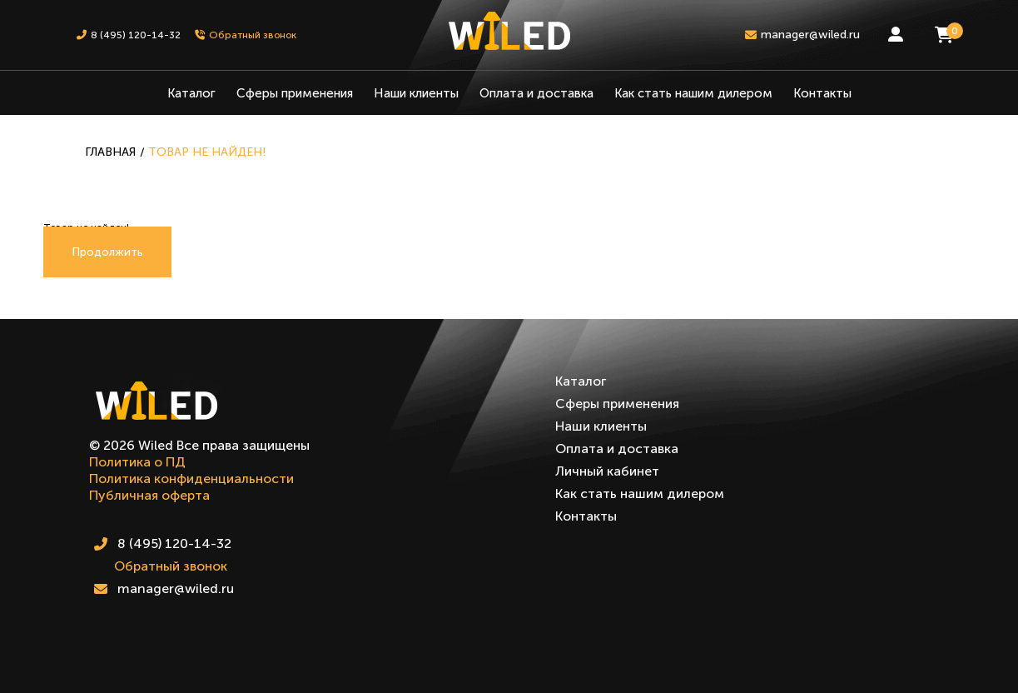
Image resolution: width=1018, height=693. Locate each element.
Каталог (191, 93)
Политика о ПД (137, 462)
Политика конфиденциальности (191, 478)
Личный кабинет (607, 471)
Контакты (822, 93)
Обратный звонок (170, 566)
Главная (110, 152)
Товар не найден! (207, 152)
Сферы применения (294, 93)
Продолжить (107, 252)
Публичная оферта (149, 495)
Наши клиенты (416, 93)
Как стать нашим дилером (693, 93)
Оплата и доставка (536, 93)
